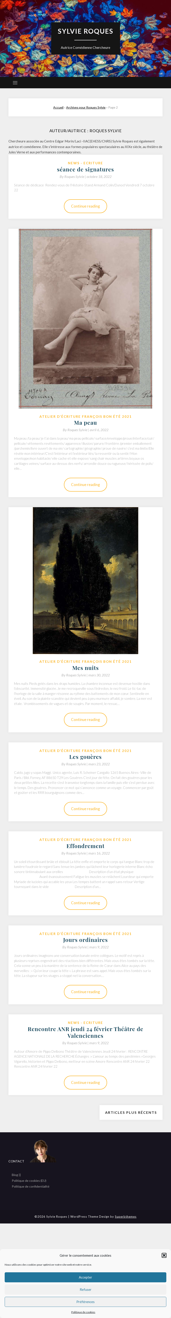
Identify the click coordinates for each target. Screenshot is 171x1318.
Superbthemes (125, 1216)
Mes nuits (85, 667)
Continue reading (85, 206)
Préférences (85, 1302)
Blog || (16, 1174)
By (73, 176)
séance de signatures (85, 169)
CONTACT (16, 1161)
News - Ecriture (85, 163)
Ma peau (85, 422)
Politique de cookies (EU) (29, 1180)
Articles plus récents (131, 1112)
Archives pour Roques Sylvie (86, 107)
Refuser (86, 1289)
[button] (164, 1255)
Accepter (85, 1277)
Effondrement (85, 845)
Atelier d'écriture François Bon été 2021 (85, 416)
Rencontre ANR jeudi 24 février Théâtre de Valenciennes (85, 1032)
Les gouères (85, 756)
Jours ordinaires (85, 939)
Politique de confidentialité (30, 1186)
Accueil (58, 107)
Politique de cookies (83, 1312)
